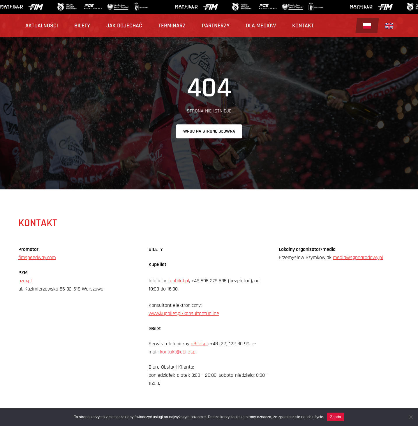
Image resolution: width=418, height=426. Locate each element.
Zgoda (335, 417)
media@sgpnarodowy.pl (358, 257)
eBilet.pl (199, 343)
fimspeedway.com (37, 257)
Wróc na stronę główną (209, 131)
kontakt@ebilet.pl (178, 351)
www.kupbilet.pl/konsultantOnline (184, 313)
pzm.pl (25, 280)
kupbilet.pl (178, 280)
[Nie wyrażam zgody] (411, 417)
